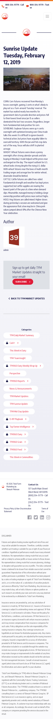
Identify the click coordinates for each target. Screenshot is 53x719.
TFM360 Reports (17, 381)
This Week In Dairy (18, 350)
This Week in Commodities (21, 457)
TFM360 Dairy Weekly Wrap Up (23, 365)
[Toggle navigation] (47, 16)
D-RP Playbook (16, 419)
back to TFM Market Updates (26, 298)
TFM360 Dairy (16, 434)
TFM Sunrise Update (19, 403)
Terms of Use (44, 510)
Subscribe (21, 281)
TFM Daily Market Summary (22, 335)
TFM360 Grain (16, 442)
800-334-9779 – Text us (39, 6)
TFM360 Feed (16, 449)
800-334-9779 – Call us (14, 6)
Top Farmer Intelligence (20, 426)
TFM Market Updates (19, 396)
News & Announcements (21, 388)
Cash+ (12, 343)
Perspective (15, 373)
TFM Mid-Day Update (19, 411)
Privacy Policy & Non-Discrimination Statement (17, 510)
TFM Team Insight (18, 358)
